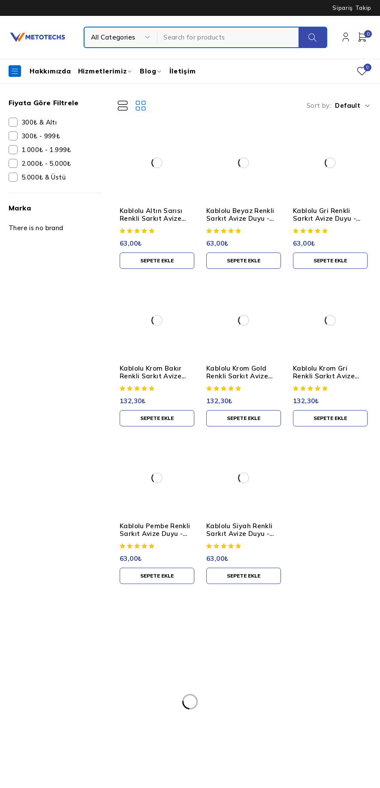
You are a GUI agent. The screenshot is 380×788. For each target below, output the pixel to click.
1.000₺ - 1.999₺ (46, 150)
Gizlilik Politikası (167, 690)
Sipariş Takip (351, 7)
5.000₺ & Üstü (43, 177)
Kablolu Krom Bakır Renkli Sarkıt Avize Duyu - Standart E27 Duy (153, 380)
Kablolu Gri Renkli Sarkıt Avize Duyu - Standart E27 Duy (324, 218)
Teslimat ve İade (168, 708)
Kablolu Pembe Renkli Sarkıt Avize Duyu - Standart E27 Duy (155, 533)
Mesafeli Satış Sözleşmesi (182, 725)
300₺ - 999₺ (40, 136)
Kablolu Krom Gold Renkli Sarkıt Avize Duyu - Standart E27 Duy (240, 380)
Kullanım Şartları (168, 673)
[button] (157, 261)
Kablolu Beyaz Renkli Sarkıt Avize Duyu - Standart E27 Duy (240, 218)
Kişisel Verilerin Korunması (182, 656)
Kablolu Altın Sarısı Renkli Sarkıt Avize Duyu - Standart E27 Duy (153, 222)
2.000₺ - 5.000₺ (46, 163)
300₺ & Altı (39, 122)
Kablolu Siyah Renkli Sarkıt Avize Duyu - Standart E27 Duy (239, 533)
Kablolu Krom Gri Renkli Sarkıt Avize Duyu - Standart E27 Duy (327, 380)
